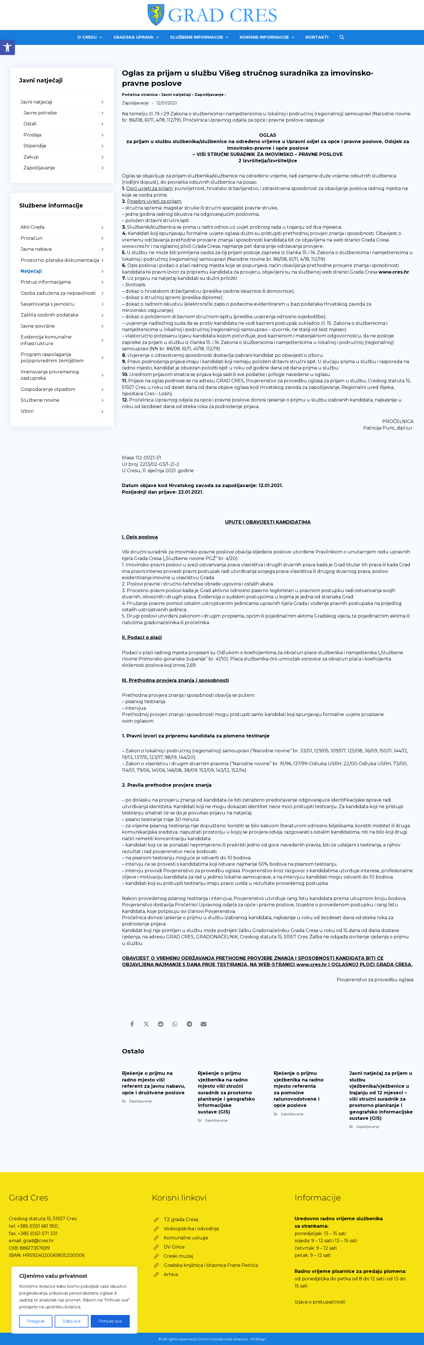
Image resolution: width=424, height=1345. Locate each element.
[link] (7, 47)
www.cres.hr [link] (393, 272)
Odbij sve (71, 1321)
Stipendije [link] (34, 146)
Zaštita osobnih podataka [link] (49, 315)
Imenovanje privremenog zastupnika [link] (50, 375)
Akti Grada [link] (32, 227)
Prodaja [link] (32, 135)
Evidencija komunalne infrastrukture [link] (46, 340)
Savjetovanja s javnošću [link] (47, 304)
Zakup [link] (31, 157)
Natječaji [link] (31, 271)
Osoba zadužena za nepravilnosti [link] (58, 293)
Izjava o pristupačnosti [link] (320, 1302)
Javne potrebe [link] (40, 113)
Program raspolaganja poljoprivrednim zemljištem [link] (52, 357)
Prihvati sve (110, 1321)
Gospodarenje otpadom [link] (48, 389)
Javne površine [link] (38, 326)
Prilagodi (35, 1321)
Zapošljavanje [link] (209, 94)
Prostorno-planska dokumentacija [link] (60, 260)
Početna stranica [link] (140, 94)
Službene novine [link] (40, 400)
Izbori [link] (27, 411)
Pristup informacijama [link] (46, 282)
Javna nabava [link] (36, 249)
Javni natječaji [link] (176, 94)
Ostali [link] (29, 123)
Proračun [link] (31, 238)
